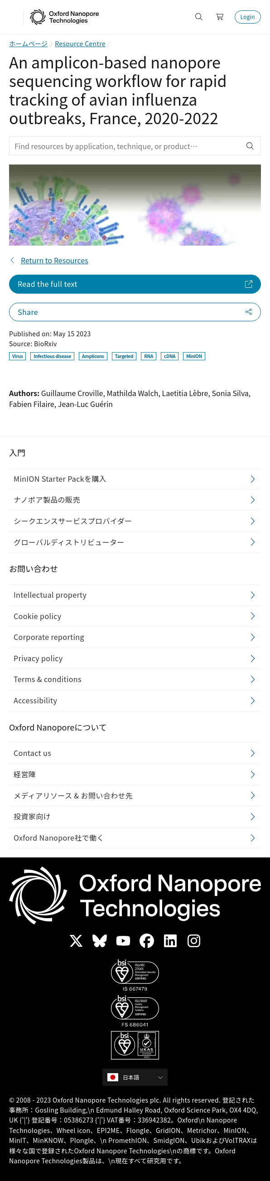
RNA (148, 356)
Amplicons (93, 356)
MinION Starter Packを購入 (60, 478)
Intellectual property (50, 594)
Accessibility (35, 700)
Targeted (124, 356)
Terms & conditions (48, 678)
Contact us (32, 752)
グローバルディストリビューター (69, 542)
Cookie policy (38, 615)
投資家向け (32, 816)
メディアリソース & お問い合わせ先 (73, 795)
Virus (17, 356)
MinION (194, 356)
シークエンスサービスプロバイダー (73, 520)
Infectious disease (52, 356)
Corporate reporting (49, 636)
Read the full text (47, 283)
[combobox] (138, 1077)
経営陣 (25, 774)
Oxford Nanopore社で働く (59, 837)
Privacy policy (38, 658)
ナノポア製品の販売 (47, 499)
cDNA (169, 356)
